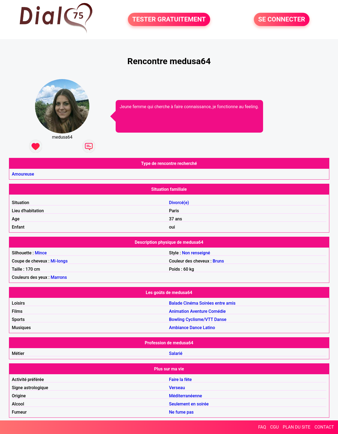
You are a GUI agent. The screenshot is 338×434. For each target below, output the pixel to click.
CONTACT (324, 427)
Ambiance (179, 327)
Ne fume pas (181, 412)
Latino (209, 327)
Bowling (177, 319)
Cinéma (191, 303)
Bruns (218, 261)
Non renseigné (196, 252)
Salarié (175, 353)
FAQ (262, 427)
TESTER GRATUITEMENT (169, 19)
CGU (274, 427)
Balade (175, 303)
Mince (41, 252)
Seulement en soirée (189, 404)
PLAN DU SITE (297, 427)
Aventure (198, 311)
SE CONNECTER (281, 19)
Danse (220, 319)
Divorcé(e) (179, 202)
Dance (195, 327)
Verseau (177, 387)
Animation (179, 311)
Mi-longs (59, 261)
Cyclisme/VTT (199, 319)
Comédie (217, 311)
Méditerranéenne (185, 395)
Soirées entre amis (217, 303)
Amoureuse (23, 174)
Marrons (59, 277)
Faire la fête (180, 379)
